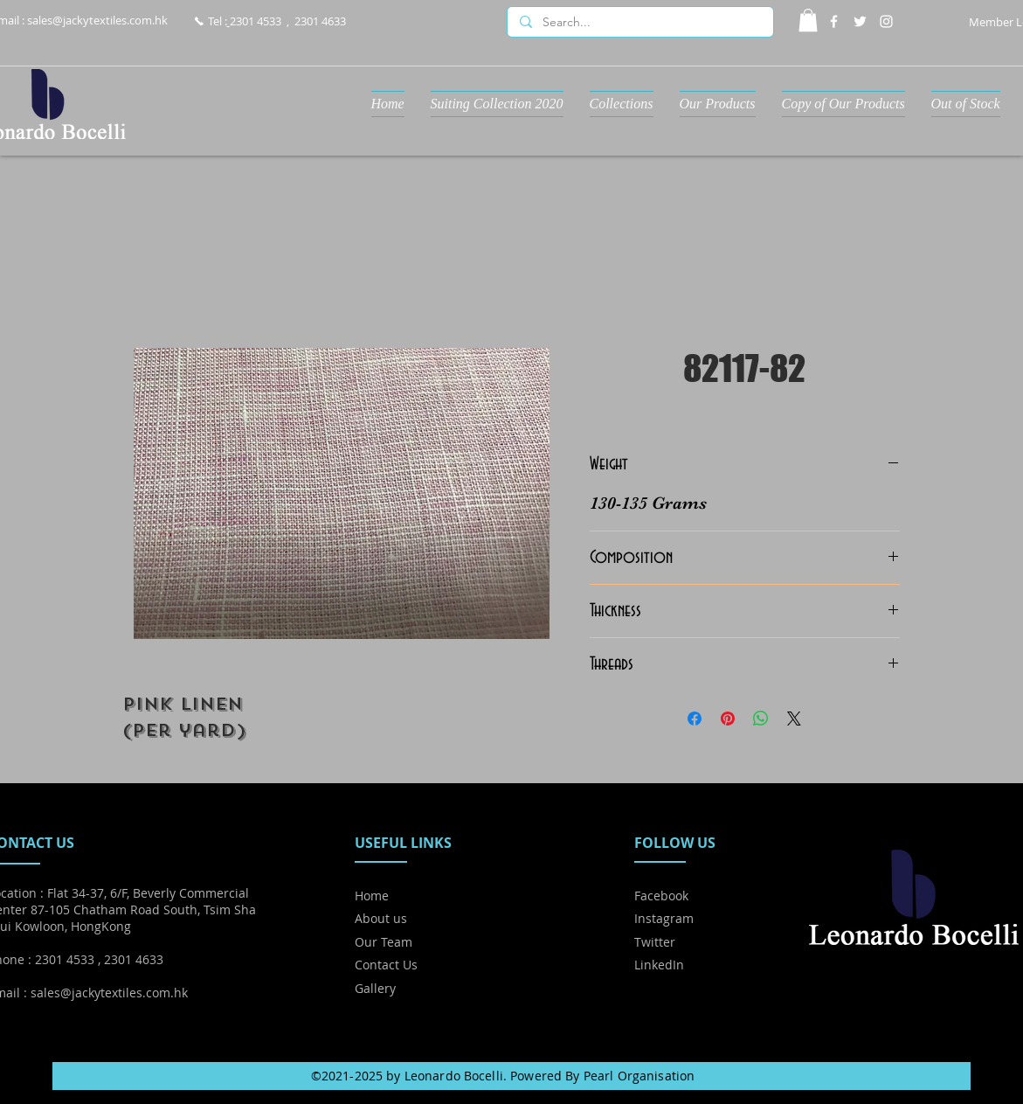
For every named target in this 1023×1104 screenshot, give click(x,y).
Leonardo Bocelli (453, 1075)
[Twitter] (860, 21)
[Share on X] (794, 718)
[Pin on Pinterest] (727, 718)
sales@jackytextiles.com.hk (97, 20)
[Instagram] (886, 21)
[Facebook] (834, 21)
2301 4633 (320, 21)
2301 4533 (255, 21)
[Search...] (639, 22)
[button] (808, 20)
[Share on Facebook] (694, 718)
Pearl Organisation (639, 1075)
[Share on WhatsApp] (760, 718)
